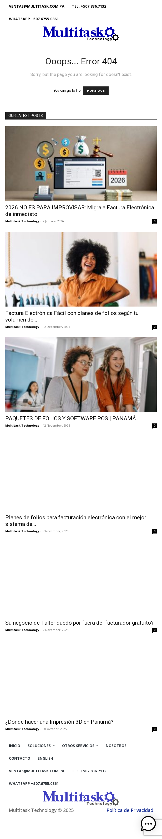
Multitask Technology (22, 221)
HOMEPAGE (96, 91)
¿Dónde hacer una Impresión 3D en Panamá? (59, 722)
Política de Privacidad (130, 810)
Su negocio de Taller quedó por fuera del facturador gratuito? (79, 623)
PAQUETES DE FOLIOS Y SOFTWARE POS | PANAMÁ (70, 418)
